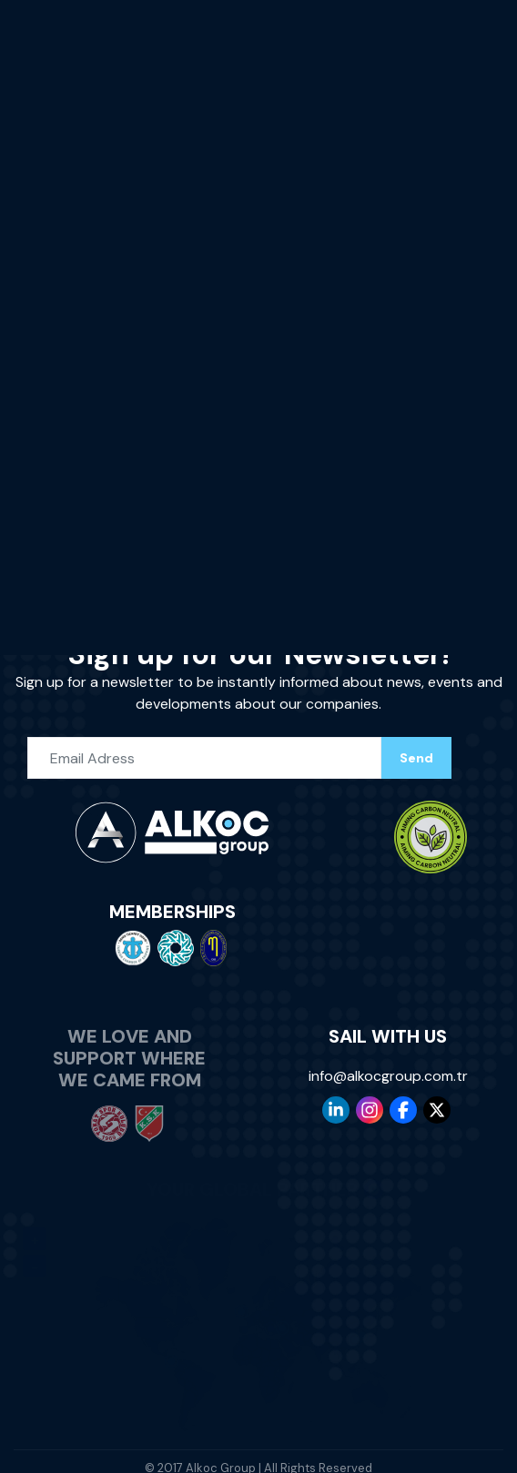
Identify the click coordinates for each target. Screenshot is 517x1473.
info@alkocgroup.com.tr (388, 1067)
